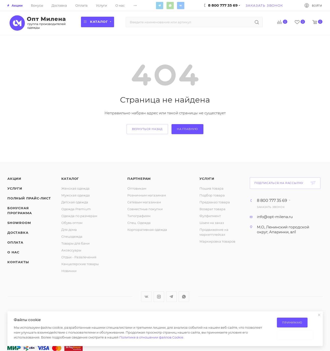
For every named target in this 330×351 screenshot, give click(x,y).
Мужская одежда (75, 195)
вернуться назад (147, 129)
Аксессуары (71, 250)
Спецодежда (71, 236)
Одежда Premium (76, 209)
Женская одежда (75, 188)
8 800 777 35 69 (272, 201)
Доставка (17, 232)
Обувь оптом (71, 223)
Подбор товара (212, 195)
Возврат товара (212, 209)
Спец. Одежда (139, 223)
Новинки (69, 271)
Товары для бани (75, 243)
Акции (14, 179)
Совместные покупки (145, 209)
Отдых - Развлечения (78, 257)
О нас (13, 252)
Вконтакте (181, 5)
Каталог (70, 179)
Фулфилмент (210, 216)
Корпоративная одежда (147, 230)
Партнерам (139, 179)
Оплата (15, 242)
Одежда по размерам (79, 216)
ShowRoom (19, 223)
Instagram (159, 296)
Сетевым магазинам (144, 202)
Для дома (69, 230)
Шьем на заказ (211, 223)
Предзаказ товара (214, 202)
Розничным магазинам (146, 195)
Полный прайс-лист (29, 198)
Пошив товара (211, 188)
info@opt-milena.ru (275, 216)
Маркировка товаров (217, 241)
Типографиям (138, 216)
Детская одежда (74, 202)
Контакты (18, 262)
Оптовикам (136, 188)
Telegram (159, 5)
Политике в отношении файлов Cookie (151, 337)
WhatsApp (170, 5)
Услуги (14, 188)
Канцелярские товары (80, 264)
